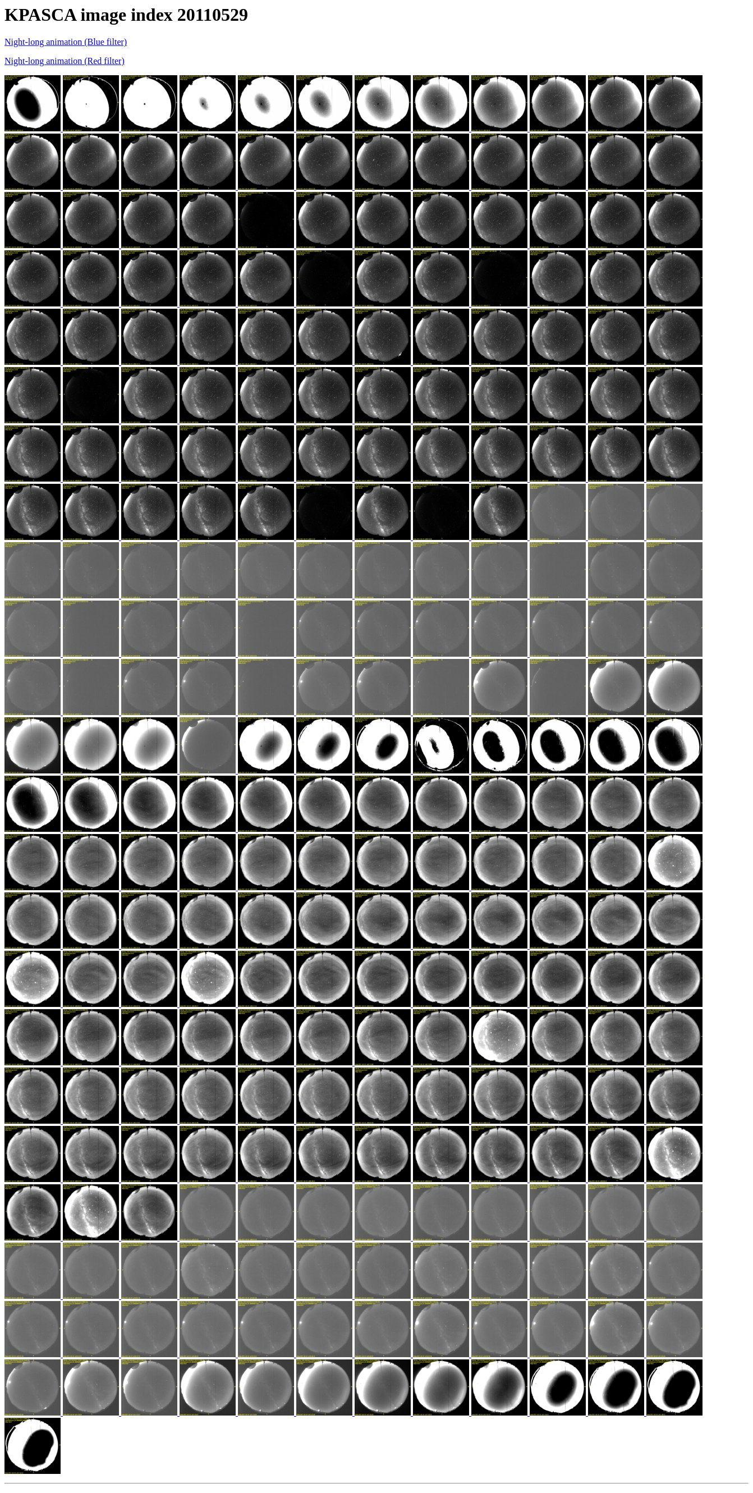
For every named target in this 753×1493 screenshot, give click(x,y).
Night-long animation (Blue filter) (65, 42)
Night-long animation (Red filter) (64, 61)
